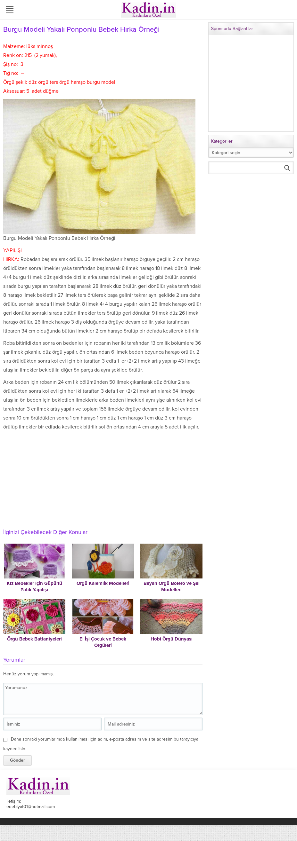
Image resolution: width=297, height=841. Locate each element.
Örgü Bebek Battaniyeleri (34, 639)
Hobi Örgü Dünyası (172, 639)
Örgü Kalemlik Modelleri (103, 583)
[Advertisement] (101, 479)
